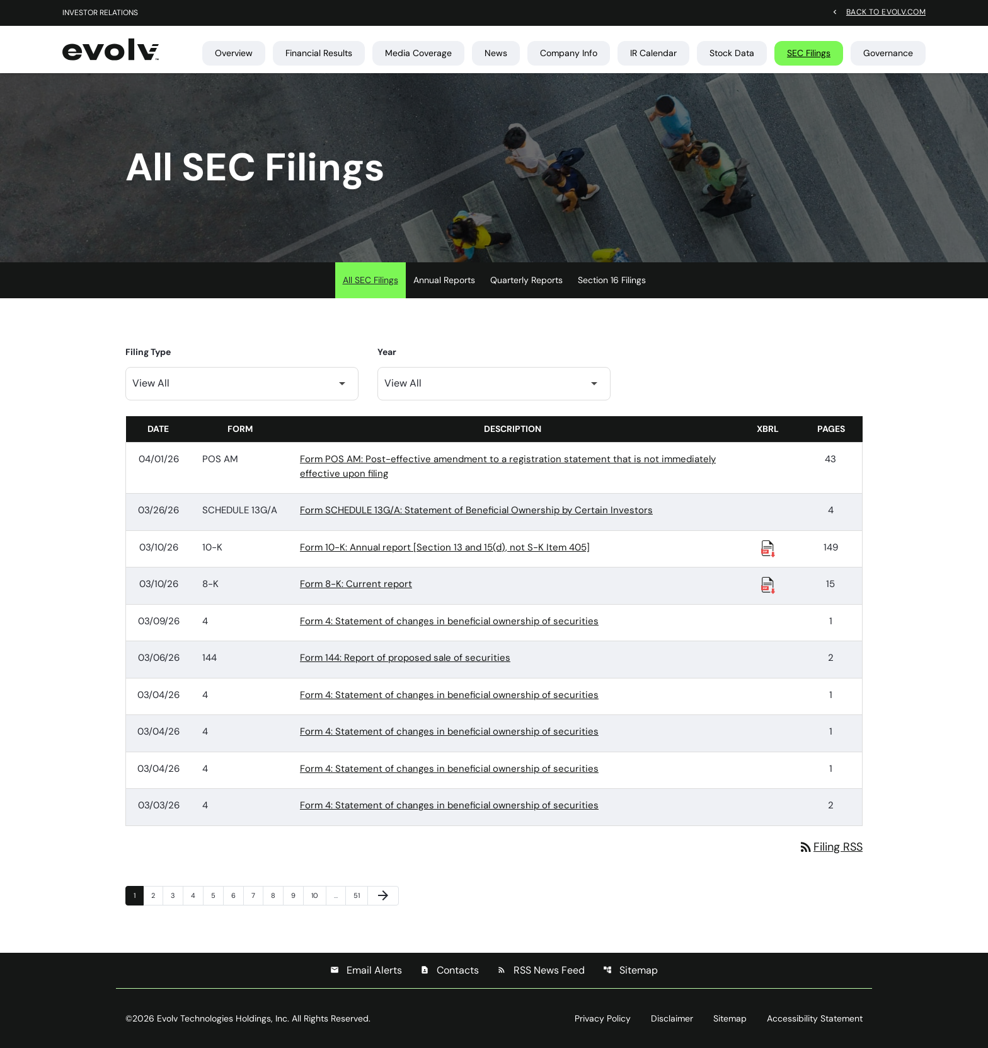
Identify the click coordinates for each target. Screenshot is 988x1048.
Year (386, 352)
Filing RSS (830, 846)
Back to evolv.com (886, 11)
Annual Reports (444, 280)
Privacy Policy (603, 1018)
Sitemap (630, 970)
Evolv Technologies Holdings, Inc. (223, 1018)
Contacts (449, 970)
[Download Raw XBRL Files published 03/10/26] (768, 548)
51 (360, 895)
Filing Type (148, 352)
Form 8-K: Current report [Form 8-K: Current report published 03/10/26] (356, 584)
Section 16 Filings (612, 280)
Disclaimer (672, 1018)
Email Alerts (366, 970)
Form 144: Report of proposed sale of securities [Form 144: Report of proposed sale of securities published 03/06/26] (405, 657)
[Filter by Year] (494, 383)
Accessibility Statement (815, 1018)
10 (318, 895)
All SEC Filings (370, 280)
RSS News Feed (541, 970)
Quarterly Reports (526, 280)
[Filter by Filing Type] (242, 383)
